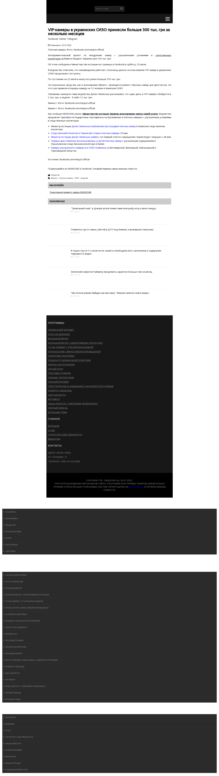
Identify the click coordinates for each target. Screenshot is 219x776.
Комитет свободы (60, 390)
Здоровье (10, 551)
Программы (12, 568)
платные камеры (66, 178)
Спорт (8, 538)
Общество (55, 175)
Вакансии (54, 438)
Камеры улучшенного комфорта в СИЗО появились (79, 147)
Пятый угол (55, 368)
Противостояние (59, 373)
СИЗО (76, 178)
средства (84, 178)
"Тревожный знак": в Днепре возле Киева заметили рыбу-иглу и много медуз (113, 208)
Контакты (10, 717)
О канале (10, 711)
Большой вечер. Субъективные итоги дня (75, 342)
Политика (10, 512)
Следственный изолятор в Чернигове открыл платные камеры (85, 133)
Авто (8, 563)
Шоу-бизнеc (11, 544)
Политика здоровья (61, 355)
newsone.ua (136, 486)
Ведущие (54, 425)
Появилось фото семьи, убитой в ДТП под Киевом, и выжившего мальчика (112, 229)
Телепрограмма (13, 750)
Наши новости (13, 743)
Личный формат (58, 381)
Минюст (54, 178)
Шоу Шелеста (57, 394)
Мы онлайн (56, 185)
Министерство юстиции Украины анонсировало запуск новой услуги (120, 113)
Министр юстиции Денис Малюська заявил (74, 136)
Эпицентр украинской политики (69, 360)
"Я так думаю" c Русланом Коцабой (70, 347)
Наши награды (13, 763)
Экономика (11, 518)
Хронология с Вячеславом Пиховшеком (74, 351)
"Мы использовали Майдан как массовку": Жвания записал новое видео (110, 292)
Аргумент (54, 399)
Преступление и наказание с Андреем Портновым (80, 386)
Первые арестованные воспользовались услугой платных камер (86, 140)
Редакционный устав (16, 769)
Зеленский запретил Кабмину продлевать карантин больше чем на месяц (111, 271)
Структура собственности (65, 434)
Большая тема (57, 412)
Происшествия (13, 531)
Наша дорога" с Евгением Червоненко (73, 403)
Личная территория (61, 377)
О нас (51, 430)
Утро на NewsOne (59, 334)
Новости (10, 505)
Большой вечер (58, 338)
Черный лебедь (58, 407)
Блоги (8, 705)
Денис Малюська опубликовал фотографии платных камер (104, 126)
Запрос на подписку (61, 364)
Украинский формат (61, 329)
